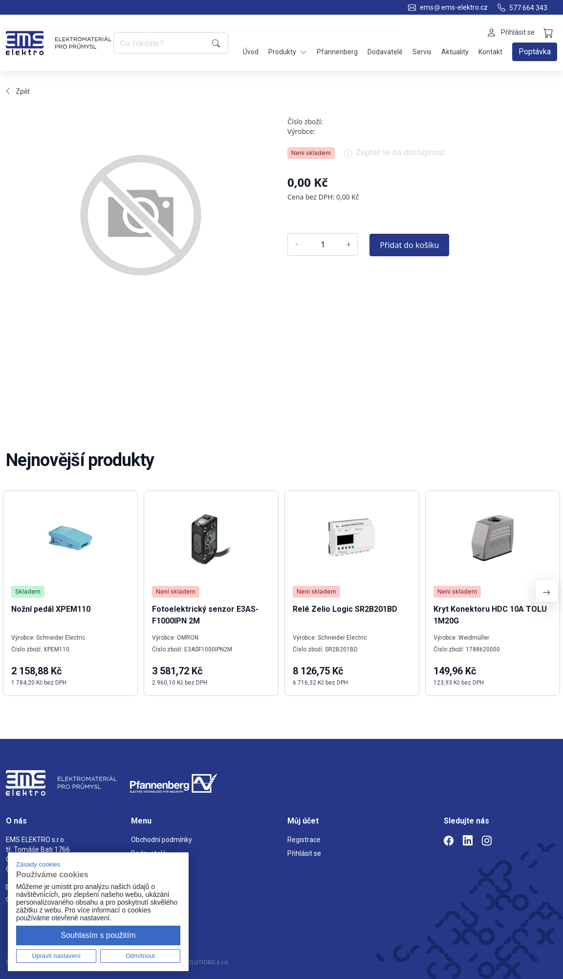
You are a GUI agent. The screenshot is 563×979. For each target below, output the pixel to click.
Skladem (28, 591)
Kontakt (490, 52)
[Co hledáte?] (161, 43)
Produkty (287, 52)
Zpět (18, 91)
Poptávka (535, 51)
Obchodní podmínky (161, 840)
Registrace (304, 840)
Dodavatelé (385, 52)
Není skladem (311, 152)
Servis (422, 52)
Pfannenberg (337, 52)
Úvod (251, 52)
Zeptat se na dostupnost (395, 155)
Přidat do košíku (409, 245)
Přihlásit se (304, 853)
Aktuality (455, 52)
